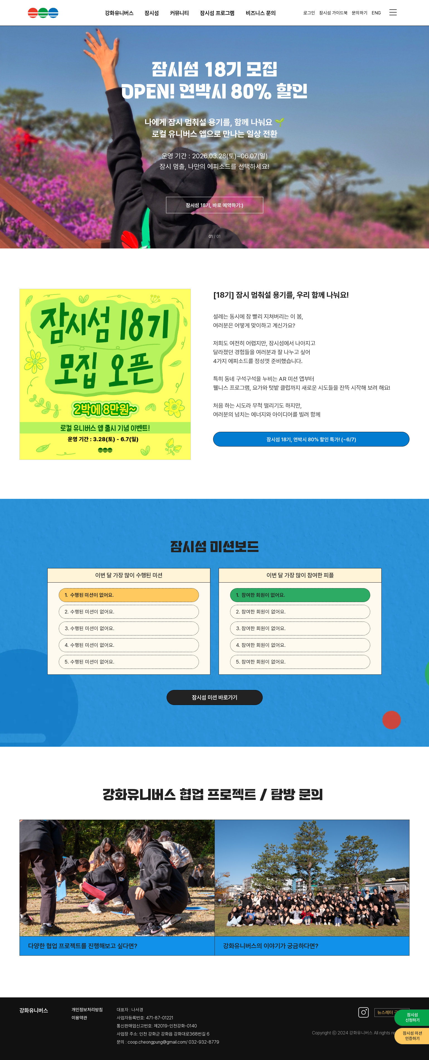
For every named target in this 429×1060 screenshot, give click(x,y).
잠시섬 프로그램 (217, 13)
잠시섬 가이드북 (333, 13)
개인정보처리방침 (87, 1009)
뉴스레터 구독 (391, 1012)
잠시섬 (152, 13)
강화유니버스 (119, 13)
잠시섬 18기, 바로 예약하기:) (214, 205)
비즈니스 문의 (261, 13)
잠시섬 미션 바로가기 (214, 697)
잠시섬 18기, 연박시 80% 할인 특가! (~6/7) (311, 439)
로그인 (309, 13)
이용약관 (79, 1017)
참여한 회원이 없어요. (263, 595)
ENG (376, 13)
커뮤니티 (179, 13)
